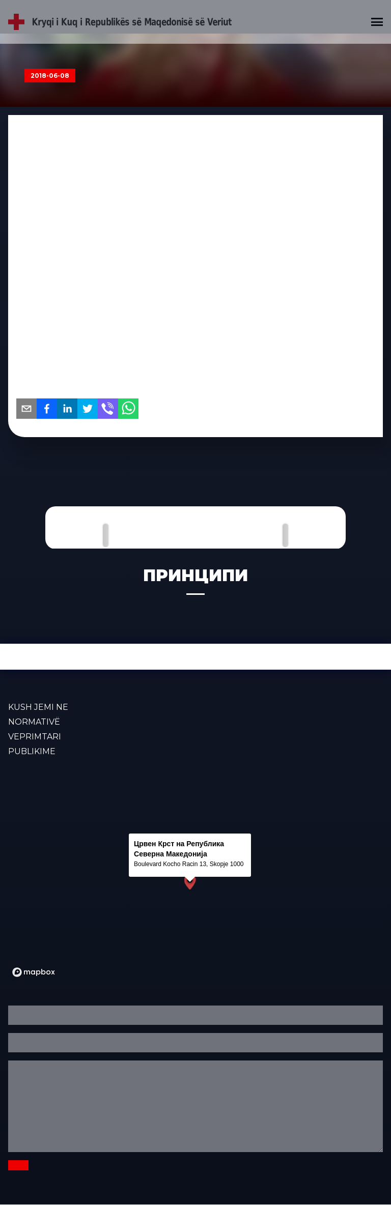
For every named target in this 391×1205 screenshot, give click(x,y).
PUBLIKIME (31, 751)
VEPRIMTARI (34, 736)
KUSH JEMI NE (38, 707)
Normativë (34, 722)
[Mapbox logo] (33, 972)
